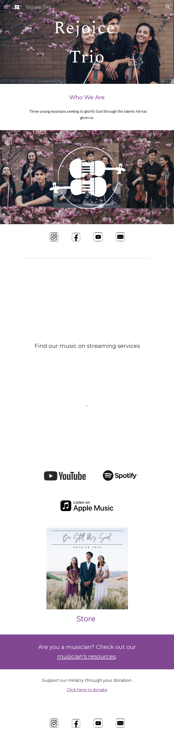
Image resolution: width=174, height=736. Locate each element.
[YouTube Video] (87, 299)
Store (86, 618)
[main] (87, 42)
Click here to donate (87, 689)
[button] (6, 7)
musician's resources (86, 656)
